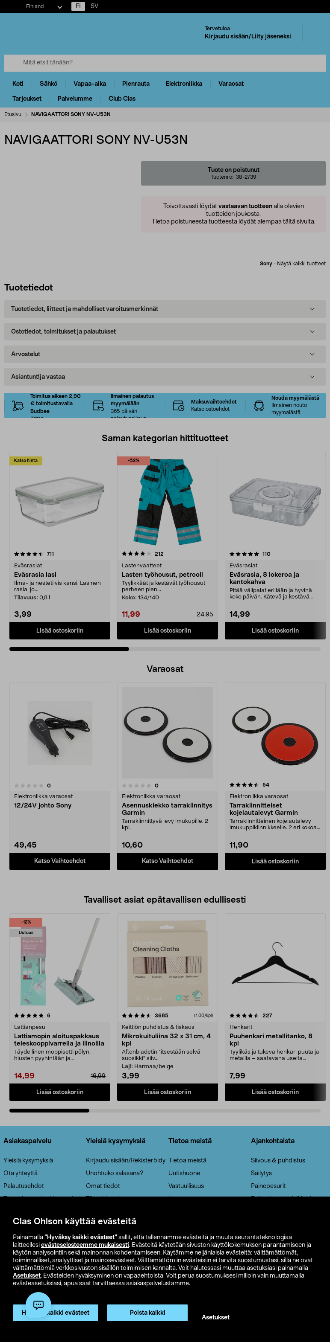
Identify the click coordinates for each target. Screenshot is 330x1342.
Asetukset (27, 1276)
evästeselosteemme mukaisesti (85, 1245)
